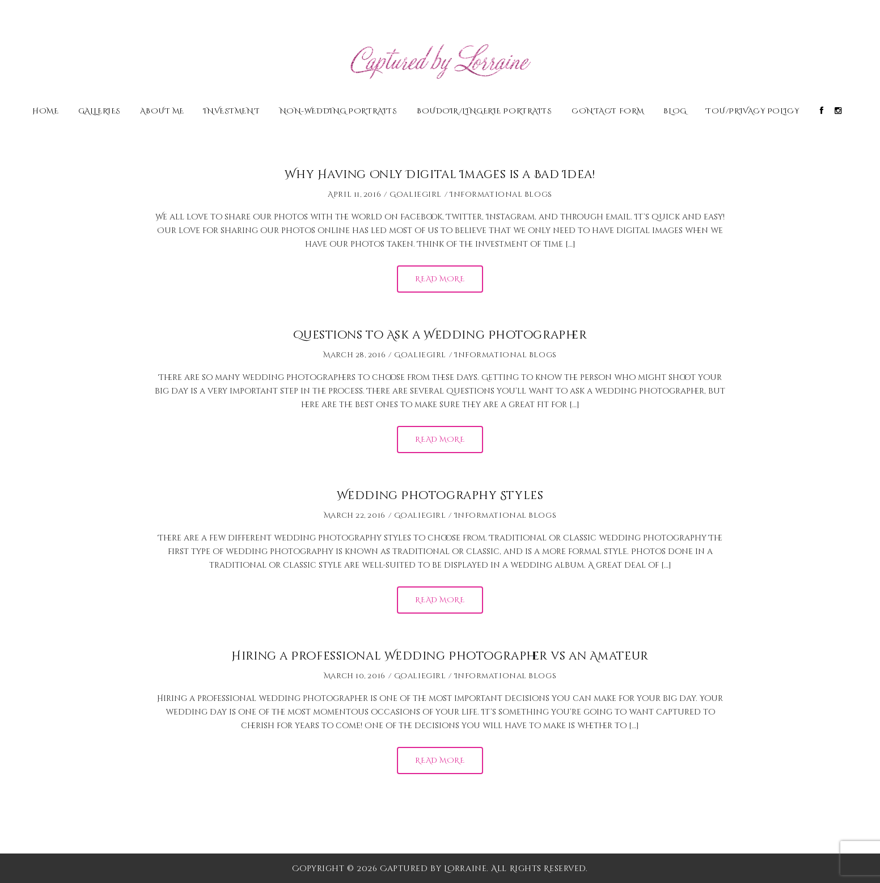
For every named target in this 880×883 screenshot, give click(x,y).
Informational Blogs (501, 194)
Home (45, 112)
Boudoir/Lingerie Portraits (484, 112)
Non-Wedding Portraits (338, 112)
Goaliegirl (416, 194)
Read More (439, 279)
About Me (162, 112)
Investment (232, 112)
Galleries (99, 112)
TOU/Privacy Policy (752, 112)
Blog (674, 112)
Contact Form (608, 112)
